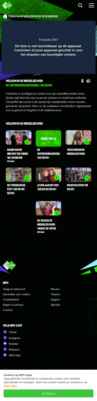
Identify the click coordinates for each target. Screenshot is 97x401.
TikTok (10, 332)
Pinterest (11, 349)
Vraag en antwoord (14, 289)
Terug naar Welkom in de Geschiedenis (33, 16)
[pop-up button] (76, 26)
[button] (83, 26)
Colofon (8, 309)
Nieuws (55, 289)
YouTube (10, 343)
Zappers (55, 299)
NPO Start (12, 355)
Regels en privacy (13, 304)
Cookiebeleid (11, 299)
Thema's (55, 294)
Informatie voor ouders (16, 294)
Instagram (11, 337)
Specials (55, 304)
